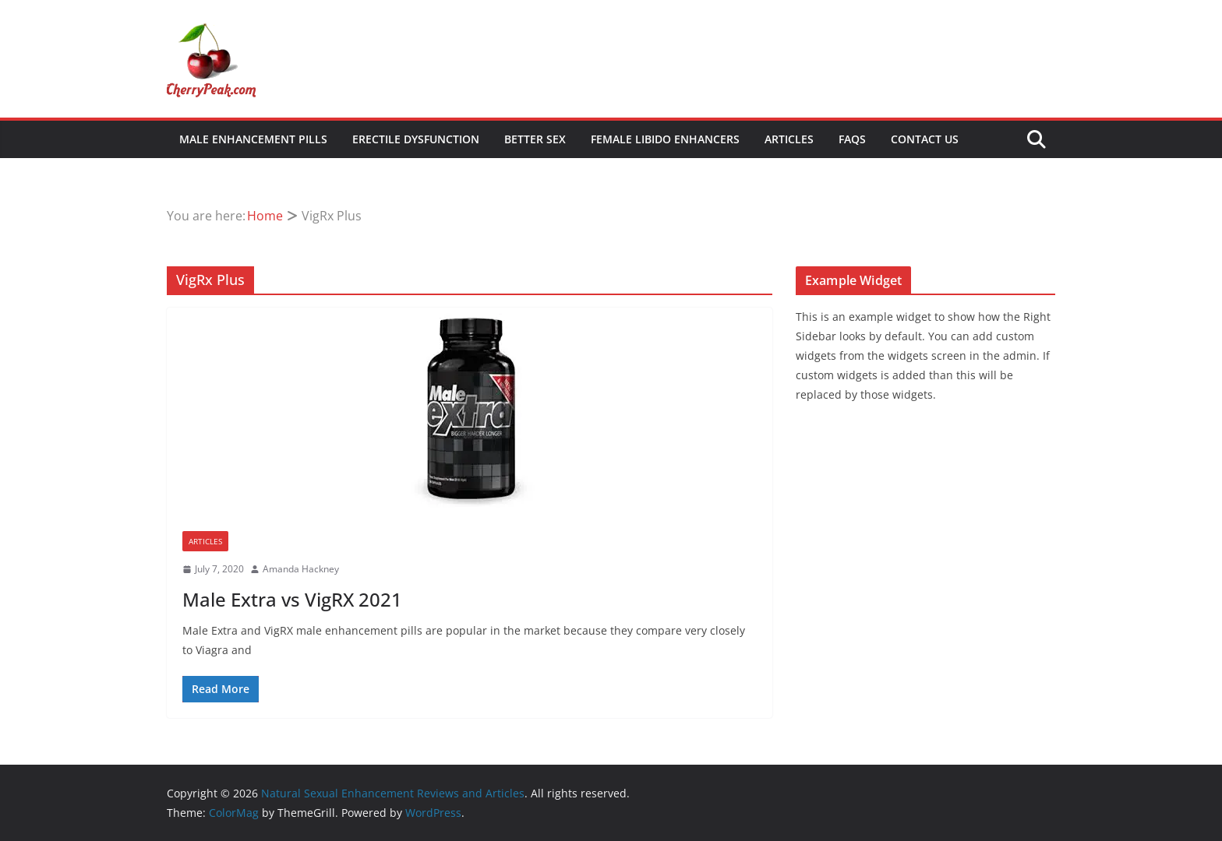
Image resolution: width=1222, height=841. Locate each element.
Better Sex (535, 139)
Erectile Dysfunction (415, 139)
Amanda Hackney (301, 568)
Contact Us (925, 139)
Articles (789, 139)
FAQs (852, 139)
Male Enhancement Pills (253, 139)
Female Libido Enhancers (665, 139)
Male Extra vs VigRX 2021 (292, 599)
